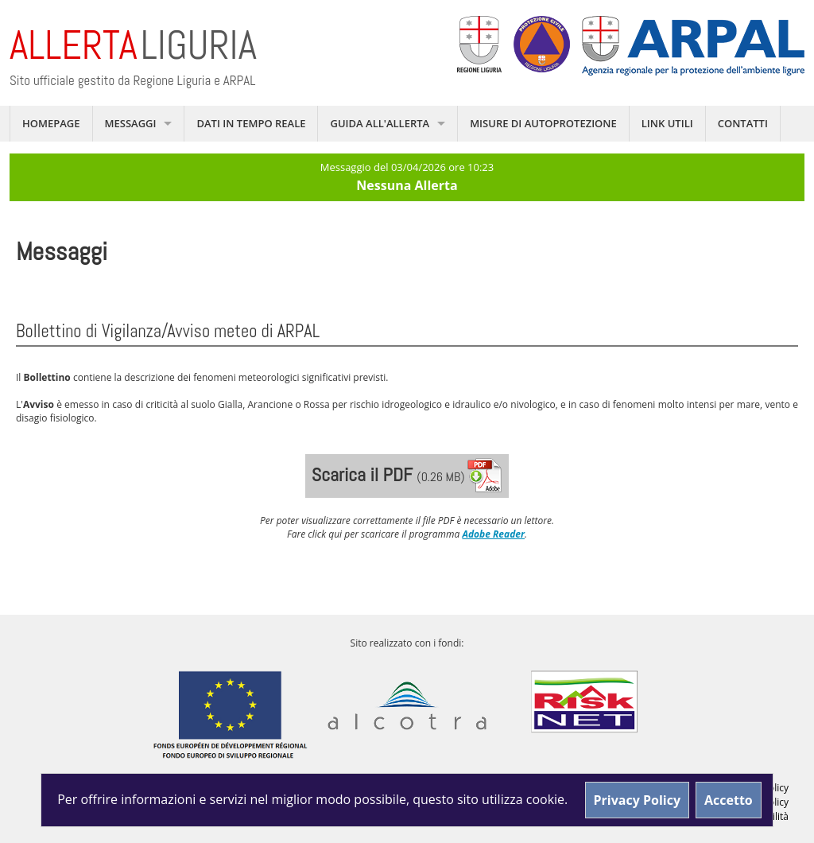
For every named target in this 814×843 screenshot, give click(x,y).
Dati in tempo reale (250, 123)
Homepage (51, 123)
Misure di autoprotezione (543, 123)
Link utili (667, 123)
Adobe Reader (493, 534)
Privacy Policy (637, 800)
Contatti (743, 123)
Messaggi (131, 123)
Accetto (728, 800)
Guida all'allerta (379, 123)
